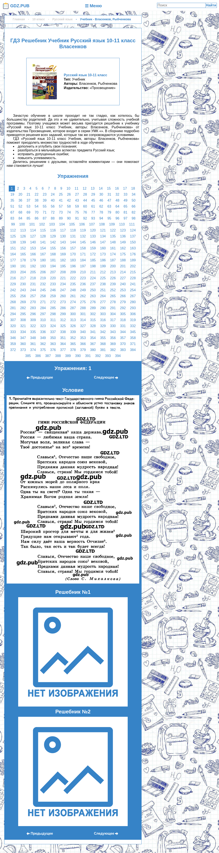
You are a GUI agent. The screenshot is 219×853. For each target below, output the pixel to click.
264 (103, 296)
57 (61, 206)
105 (72, 224)
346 (13, 338)
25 (61, 194)
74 (69, 212)
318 (123, 320)
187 (113, 260)
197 (83, 266)
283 (33, 308)
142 (53, 242)
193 (43, 266)
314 (83, 320)
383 (123, 350)
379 (83, 350)
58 (69, 206)
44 (85, 200)
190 (13, 266)
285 (53, 308)
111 (132, 224)
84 (20, 218)
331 (123, 326)
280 (133, 302)
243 (23, 290)
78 (101, 212)
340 (83, 332)
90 (69, 218)
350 (53, 338)
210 (83, 272)
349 (43, 338)
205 (33, 272)
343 (113, 332)
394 (118, 356)
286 (63, 308)
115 (43, 230)
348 (33, 338)
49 (125, 200)
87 (45, 218)
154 (43, 248)
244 (33, 290)
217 (23, 278)
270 (33, 302)
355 (103, 338)
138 (13, 242)
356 (113, 338)
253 (123, 290)
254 (133, 290)
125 (13, 236)
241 (133, 284)
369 (113, 344)
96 (117, 218)
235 (73, 284)
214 (123, 272)
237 (93, 284)
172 (93, 254)
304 (113, 314)
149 (123, 242)
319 (133, 320)
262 (83, 296)
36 (20, 200)
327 (83, 326)
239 (113, 284)
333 (13, 332)
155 (53, 248)
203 (13, 272)
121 (103, 230)
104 (62, 224)
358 (133, 338)
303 (103, 314)
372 (13, 350)
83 (12, 218)
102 (42, 224)
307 (13, 320)
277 (103, 302)
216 (13, 278)
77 (93, 212)
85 (28, 218)
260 (63, 296)
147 (103, 242)
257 (33, 296)
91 (77, 218)
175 (123, 254)
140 (33, 242)
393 (108, 356)
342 (103, 332)
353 (83, 338)
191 (23, 266)
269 (23, 302)
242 (13, 290)
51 (12, 206)
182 (63, 260)
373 (23, 350)
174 (113, 254)
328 (93, 326)
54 (36, 206)
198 (93, 266)
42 (69, 200)
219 (43, 278)
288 (83, 308)
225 (103, 278)
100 (22, 224)
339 (73, 332)
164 (13, 254)
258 (43, 296)
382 (113, 350)
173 (103, 254)
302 (93, 314)
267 (133, 296)
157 (73, 248)
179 (33, 260)
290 (103, 308)
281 (13, 308)
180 (43, 260)
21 (28, 194)
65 (125, 206)
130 (63, 236)
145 (83, 242)
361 (33, 344)
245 (43, 290)
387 (48, 356)
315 (93, 320)
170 (73, 254)
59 (77, 206)
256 (23, 296)
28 (85, 194)
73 (61, 212)
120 (93, 230)
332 (133, 326)
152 (23, 248)
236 (83, 284)
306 (133, 314)
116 (53, 230)
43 (77, 200)
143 (63, 242)
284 (43, 308)
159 (93, 248)
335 (33, 332)
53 (28, 206)
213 (113, 272)
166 (33, 254)
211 (93, 272)
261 (73, 296)
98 (134, 218)
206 (43, 272)
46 (101, 200)
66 (134, 206)
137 (133, 236)
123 (123, 230)
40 (53, 200)
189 (133, 260)
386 (38, 356)
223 (83, 278)
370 (123, 344)
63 (109, 206)
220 (53, 278)
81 (125, 212)
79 (109, 212)
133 (93, 236)
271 (43, 302)
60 (85, 206)
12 (85, 188)
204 (23, 272)
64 (117, 206)
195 (63, 266)
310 (43, 320)
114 (33, 230)
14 (101, 188)
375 (43, 350)
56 (53, 206)
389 (68, 356)
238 (103, 284)
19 (12, 194)
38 (36, 200)
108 (102, 224)
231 (33, 284)
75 (77, 212)
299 (63, 314)
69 (28, 212)
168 (53, 254)
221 (63, 278)
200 (113, 266)
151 (13, 248)
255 (13, 296)
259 (53, 296)
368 (103, 344)
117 (63, 230)
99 (13, 224)
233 (53, 284)
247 (63, 290)
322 (33, 326)
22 (36, 194)
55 (45, 206)
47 (109, 200)
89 (61, 218)
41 (61, 200)
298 (53, 314)
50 (134, 200)
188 (123, 260)
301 (83, 314)
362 (43, 344)
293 (133, 308)
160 (103, 248)
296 (33, 314)
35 (12, 200)
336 (43, 332)
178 (23, 260)
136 (123, 236)
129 (53, 236)
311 (53, 320)
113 (23, 230)
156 (63, 248)
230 (23, 284)
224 (93, 278)
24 (53, 194)
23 (45, 194)
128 (43, 236)
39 (45, 200)
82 (134, 212)
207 (53, 272)
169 (63, 254)
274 (73, 302)
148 (113, 242)
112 (13, 230)
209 (73, 272)
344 (123, 332)
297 (43, 314)
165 (23, 254)
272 (53, 302)
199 (103, 266)
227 (123, 278)
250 (93, 290)
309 (33, 320)
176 (133, 254)
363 (53, 344)
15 (109, 188)
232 (43, 284)
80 (117, 212)
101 (32, 224)
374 (33, 350)
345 (133, 332)
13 (93, 188)
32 (117, 194)
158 (83, 248)
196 (73, 266)
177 (13, 260)
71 (45, 212)
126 (23, 236)
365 (73, 344)
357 (123, 338)
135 (113, 236)
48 (117, 200)
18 (133, 188)
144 (73, 242)
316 (103, 320)
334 (23, 332)
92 (85, 218)
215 (133, 272)
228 (133, 278)
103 (52, 224)
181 (53, 260)
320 (13, 326)
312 (63, 320)
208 (63, 272)
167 (43, 254)
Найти (211, 5)
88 (53, 218)
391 (88, 356)
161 (113, 248)
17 (125, 188)
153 (33, 248)
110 (122, 224)
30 (101, 194)
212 (103, 272)
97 (125, 218)
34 (134, 194)
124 (133, 230)
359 (13, 344)
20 (20, 194)
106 (82, 224)
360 (23, 344)
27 (77, 194)
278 (113, 302)
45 (93, 200)
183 (73, 260)
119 (83, 230)
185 (93, 260)
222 (73, 278)
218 (33, 278)
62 (101, 206)
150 (133, 242)
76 (85, 212)
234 (63, 284)
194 (53, 266)
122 (113, 230)
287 (73, 308)
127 (33, 236)
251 (103, 290)
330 (113, 326)
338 (63, 332)
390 (78, 356)
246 (53, 290)
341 (93, 332)
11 (76, 188)
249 (83, 290)
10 (68, 188)
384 (133, 350)
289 (93, 308)
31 (109, 194)
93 (93, 218)
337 (53, 332)
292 (123, 308)
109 (112, 224)
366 (83, 344)
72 (53, 212)
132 (83, 236)
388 (58, 356)
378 (73, 350)
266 (123, 296)
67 (12, 212)
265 (113, 296)
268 (13, 302)
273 (63, 302)
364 (63, 344)
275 (83, 302)
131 (73, 236)
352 (73, 338)
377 (63, 350)
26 (69, 194)
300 (73, 314)
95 (109, 218)
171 (83, 254)
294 (13, 314)
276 (93, 302)
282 (23, 308)
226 (113, 278)
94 (101, 218)
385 (28, 356)
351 (63, 338)
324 (53, 326)
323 (43, 326)
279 (123, 302)
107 (92, 224)
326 (73, 326)
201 (123, 266)
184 (83, 260)
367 (93, 344)
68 (20, 212)
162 (123, 248)
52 (20, 206)
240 (123, 284)
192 (33, 266)
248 (73, 290)
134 (103, 236)
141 (43, 242)
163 (133, 248)
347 (23, 338)
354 (93, 338)
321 (23, 326)
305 (123, 314)
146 (93, 242)
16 (117, 188)
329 (103, 326)
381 (103, 350)
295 (23, 314)
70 (36, 212)
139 (23, 242)
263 (93, 296)
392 (98, 356)
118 (73, 230)
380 (93, 350)
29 (93, 194)
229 (13, 284)
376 (53, 350)
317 (113, 320)
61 (93, 206)
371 (133, 344)
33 (125, 194)
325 (63, 326)
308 (23, 320)
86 (36, 218)
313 (73, 320)
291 (113, 308)
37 (28, 200)
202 (133, 266)
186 (103, 260)
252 (113, 290)
